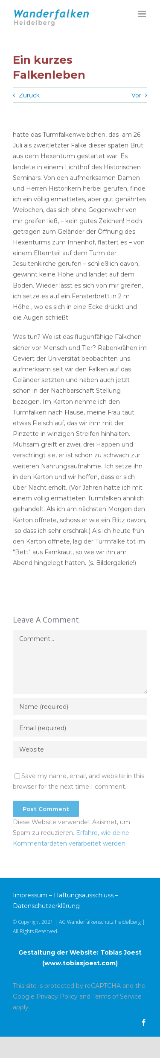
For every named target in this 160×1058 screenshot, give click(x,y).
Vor (136, 95)
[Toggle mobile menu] (142, 13)
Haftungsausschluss (83, 895)
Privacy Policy (57, 996)
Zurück (29, 95)
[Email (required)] (80, 729)
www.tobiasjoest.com (80, 963)
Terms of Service (117, 996)
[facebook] (143, 1022)
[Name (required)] (80, 707)
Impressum (30, 895)
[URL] (80, 750)
